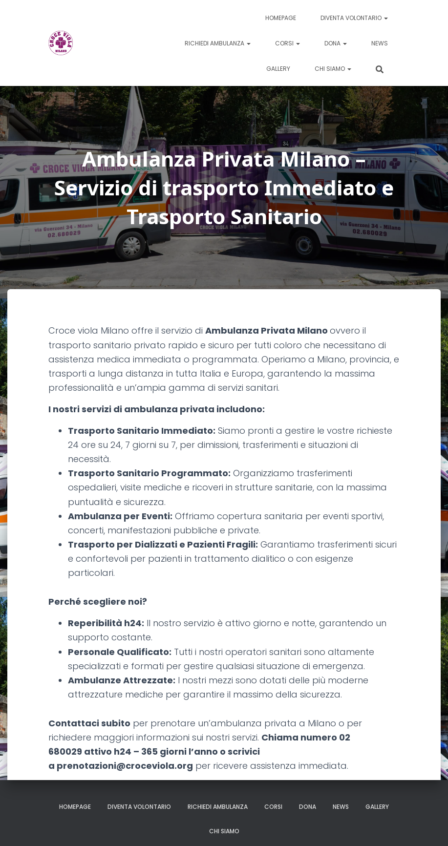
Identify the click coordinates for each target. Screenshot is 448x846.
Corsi (287, 43)
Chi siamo (333, 68)
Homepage (280, 18)
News (379, 43)
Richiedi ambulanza (218, 43)
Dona (335, 43)
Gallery (278, 68)
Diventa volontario (354, 18)
